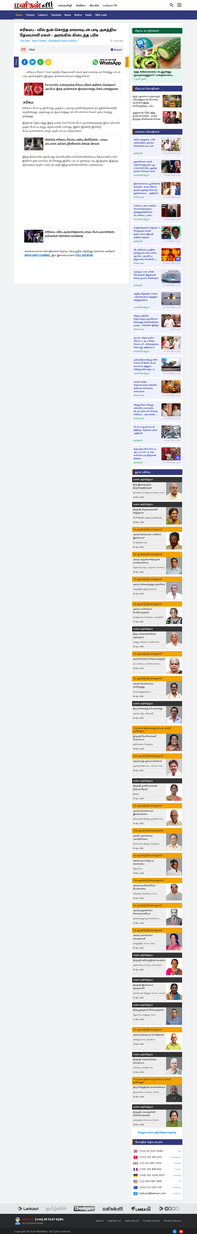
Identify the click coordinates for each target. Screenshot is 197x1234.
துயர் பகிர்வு (142, 472)
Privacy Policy (172, 1221)
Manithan (42, 1231)
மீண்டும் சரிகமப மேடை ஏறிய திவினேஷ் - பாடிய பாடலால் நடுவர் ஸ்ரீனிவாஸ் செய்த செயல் (76, 141)
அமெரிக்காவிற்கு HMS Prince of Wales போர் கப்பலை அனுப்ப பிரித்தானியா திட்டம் (145, 365)
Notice (79, 15)
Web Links (102, 15)
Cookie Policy (151, 1221)
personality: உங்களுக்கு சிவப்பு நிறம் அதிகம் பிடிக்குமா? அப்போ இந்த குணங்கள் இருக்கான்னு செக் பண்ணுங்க (81, 87)
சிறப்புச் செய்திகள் (147, 88)
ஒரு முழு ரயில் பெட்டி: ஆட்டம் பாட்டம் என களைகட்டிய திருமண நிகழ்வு (145, 454)
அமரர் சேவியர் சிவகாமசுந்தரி (149, 659)
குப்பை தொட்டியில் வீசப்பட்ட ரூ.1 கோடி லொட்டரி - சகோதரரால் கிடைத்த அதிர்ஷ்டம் (146, 342)
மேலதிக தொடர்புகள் (149, 1142)
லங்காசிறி (65, 5)
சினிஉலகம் (139, 197)
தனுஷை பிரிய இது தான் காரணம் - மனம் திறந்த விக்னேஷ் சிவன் (146, 116)
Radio (89, 15)
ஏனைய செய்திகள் (147, 131)
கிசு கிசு (94, 5)
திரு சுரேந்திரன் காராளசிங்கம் (149, 1087)
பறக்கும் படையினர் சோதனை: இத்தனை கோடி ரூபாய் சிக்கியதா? (146, 275)
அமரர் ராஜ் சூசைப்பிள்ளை (147, 761)
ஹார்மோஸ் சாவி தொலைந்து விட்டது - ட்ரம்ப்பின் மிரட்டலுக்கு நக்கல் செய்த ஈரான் (145, 166)
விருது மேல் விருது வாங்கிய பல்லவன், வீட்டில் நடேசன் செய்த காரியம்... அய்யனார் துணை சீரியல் (145, 410)
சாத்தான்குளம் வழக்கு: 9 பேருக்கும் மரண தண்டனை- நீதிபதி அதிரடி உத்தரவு (146, 232)
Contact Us (114, 1221)
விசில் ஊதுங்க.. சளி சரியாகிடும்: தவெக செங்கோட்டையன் (144, 142)
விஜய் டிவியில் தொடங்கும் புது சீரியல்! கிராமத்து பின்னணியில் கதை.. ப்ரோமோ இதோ (146, 320)
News (68, 15)
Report (116, 50)
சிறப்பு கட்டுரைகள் (147, 30)
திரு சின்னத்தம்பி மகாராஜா (148, 708)
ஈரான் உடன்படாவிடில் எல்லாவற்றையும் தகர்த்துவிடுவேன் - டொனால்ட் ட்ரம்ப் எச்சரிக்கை (145, 210)
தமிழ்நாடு (138, 153)
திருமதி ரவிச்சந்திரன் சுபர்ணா (149, 960)
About (100, 1221)
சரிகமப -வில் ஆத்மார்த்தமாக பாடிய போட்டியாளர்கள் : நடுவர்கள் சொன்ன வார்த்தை (80, 233)
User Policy (132, 1221)
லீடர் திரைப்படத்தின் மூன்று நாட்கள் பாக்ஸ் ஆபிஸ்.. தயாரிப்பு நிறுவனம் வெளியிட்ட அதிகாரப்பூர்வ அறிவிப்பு (146, 254)
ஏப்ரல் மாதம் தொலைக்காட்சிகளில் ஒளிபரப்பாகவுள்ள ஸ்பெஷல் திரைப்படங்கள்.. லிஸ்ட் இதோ (146, 387)
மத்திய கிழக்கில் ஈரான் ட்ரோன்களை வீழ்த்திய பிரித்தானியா (145, 297)
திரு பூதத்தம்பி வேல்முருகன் (148, 1010)
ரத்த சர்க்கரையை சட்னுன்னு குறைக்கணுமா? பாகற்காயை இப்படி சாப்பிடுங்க (153, 73)
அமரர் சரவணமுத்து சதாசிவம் (149, 584)
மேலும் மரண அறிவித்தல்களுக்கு (157, 1132)
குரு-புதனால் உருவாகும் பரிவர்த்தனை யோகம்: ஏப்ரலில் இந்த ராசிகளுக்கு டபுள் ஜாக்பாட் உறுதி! (146, 101)
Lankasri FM (110, 5)
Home (19, 15)
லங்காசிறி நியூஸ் (142, 175)
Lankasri (43, 15)
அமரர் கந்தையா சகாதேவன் (148, 1034)
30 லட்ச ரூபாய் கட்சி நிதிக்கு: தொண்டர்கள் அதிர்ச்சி (145, 430)
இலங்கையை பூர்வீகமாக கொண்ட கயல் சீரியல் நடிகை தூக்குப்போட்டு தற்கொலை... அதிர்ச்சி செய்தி (147, 188)
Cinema (30, 15)
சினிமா (81, 5)
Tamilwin (56, 15)
